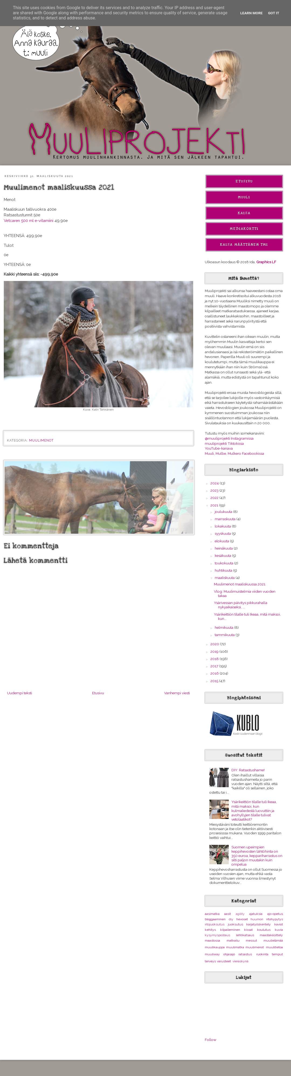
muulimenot (41, 440)
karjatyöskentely (258, 924)
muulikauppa (215, 947)
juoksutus (235, 924)
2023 (214, 490)
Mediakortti (244, 228)
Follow (210, 1039)
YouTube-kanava (219, 448)
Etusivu (98, 693)
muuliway (212, 954)
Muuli (244, 197)
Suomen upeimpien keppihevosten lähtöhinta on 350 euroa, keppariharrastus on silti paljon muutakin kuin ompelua (256, 856)
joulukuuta (224, 511)
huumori (257, 919)
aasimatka (212, 914)
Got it (273, 13)
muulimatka (235, 947)
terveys (210, 961)
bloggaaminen (215, 919)
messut (251, 940)
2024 (215, 483)
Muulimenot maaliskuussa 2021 (239, 584)
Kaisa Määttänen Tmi (244, 244)
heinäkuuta (224, 548)
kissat (248, 930)
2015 (214, 681)
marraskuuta (225, 519)
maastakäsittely (271, 935)
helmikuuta (224, 627)
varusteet (224, 961)
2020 (215, 644)
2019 (214, 651)
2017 (214, 666)
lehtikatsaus (245, 935)
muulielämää (273, 940)
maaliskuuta (225, 577)
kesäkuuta (223, 555)
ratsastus (245, 954)
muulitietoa (274, 947)
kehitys (210, 930)
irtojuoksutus (214, 924)
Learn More (251, 13)
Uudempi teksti (19, 693)
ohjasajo (229, 954)
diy (231, 919)
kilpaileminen (230, 930)
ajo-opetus (275, 914)
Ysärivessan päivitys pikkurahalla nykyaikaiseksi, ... (240, 605)
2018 (215, 659)
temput (277, 954)
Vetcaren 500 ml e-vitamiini (28, 220)
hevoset (242, 919)
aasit (227, 914)
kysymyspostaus (217, 935)
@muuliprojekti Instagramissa (229, 438)
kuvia (279, 930)
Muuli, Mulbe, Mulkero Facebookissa (234, 453)
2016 (215, 673)
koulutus (264, 930)
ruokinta (262, 954)
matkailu (233, 940)
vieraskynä (240, 961)
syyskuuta (223, 533)
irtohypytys (274, 919)
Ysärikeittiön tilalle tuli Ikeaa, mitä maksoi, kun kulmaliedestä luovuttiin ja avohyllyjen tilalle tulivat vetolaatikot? (254, 810)
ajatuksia (255, 914)
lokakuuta (223, 526)
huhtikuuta (224, 570)
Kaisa (244, 213)
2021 (214, 505)
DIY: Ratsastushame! (248, 770)
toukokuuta (224, 563)
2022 (214, 497)
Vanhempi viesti (177, 693)
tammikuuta (225, 635)
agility (240, 914)
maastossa (212, 940)
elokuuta (222, 541)
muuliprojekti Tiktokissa (224, 443)
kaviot (278, 924)
